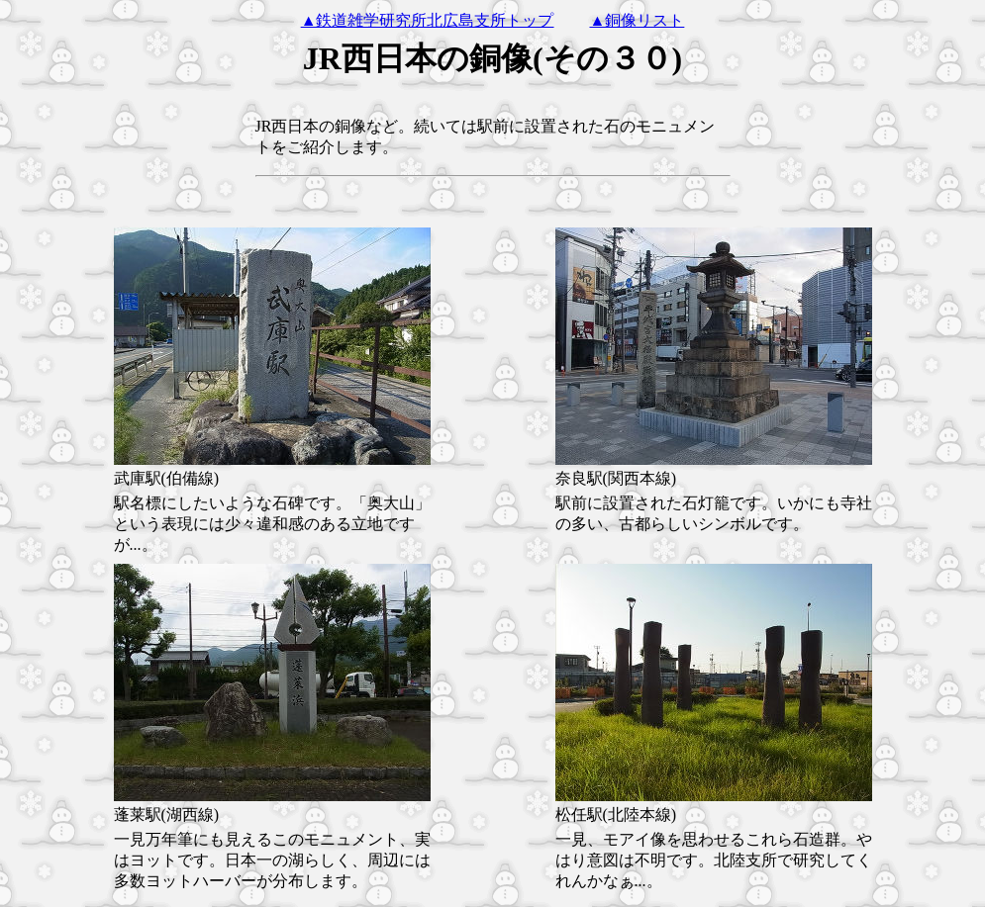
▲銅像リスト (637, 20)
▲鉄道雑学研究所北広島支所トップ (427, 20)
